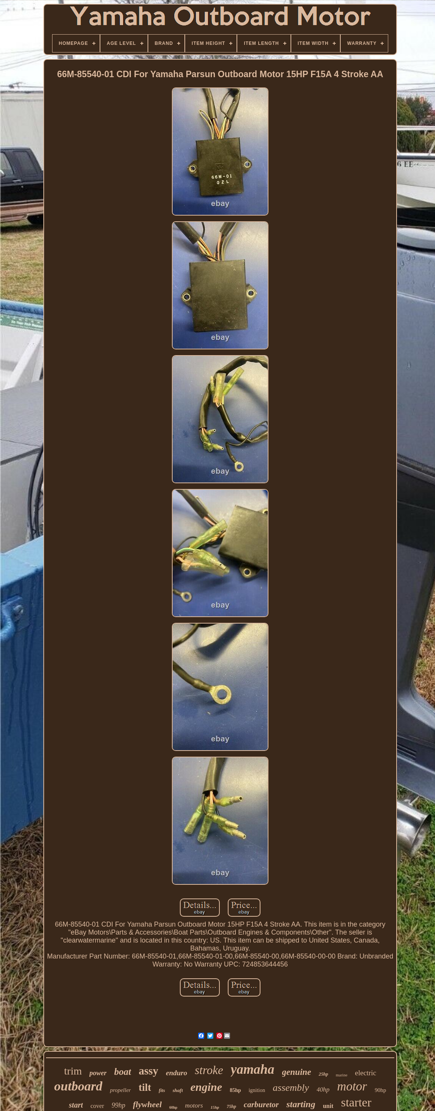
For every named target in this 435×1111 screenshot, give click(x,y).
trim (73, 1071)
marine (342, 1075)
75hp (231, 1106)
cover (97, 1106)
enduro (176, 1073)
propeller (120, 1090)
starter (356, 1102)
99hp (118, 1105)
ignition (257, 1090)
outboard (78, 1086)
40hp (323, 1089)
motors (194, 1105)
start (76, 1105)
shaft (178, 1090)
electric (365, 1073)
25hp (323, 1074)
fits (162, 1090)
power (97, 1073)
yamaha (253, 1069)
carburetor (261, 1104)
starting (300, 1104)
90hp (380, 1090)
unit (328, 1106)
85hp (235, 1090)
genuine (296, 1072)
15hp (215, 1107)
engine (206, 1087)
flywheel (147, 1104)
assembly (291, 1087)
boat (122, 1072)
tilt (144, 1087)
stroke (209, 1070)
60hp (173, 1107)
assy (149, 1071)
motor (352, 1086)
